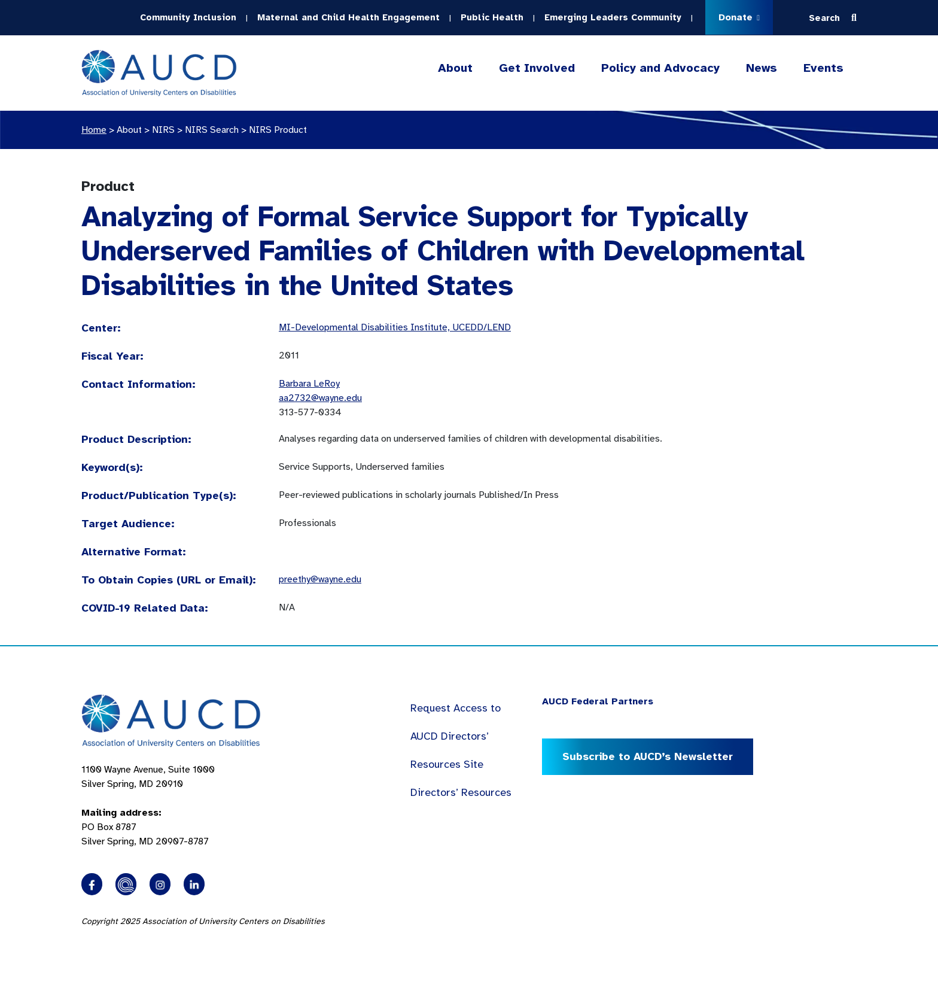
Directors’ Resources (460, 792)
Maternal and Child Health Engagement (348, 17)
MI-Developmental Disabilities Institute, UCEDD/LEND (395, 327)
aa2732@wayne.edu (320, 398)
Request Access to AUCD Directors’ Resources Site (455, 736)
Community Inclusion (188, 17)
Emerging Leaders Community (612, 17)
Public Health (492, 17)
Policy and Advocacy (660, 68)
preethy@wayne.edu (320, 579)
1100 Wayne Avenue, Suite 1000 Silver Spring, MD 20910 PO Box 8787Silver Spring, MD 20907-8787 (148, 805)
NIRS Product (278, 130)
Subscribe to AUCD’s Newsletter (647, 756)
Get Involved (537, 68)
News (761, 67)
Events (823, 67)
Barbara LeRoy (309, 384)
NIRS (163, 130)
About (455, 68)
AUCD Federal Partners (597, 701)
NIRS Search (212, 130)
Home (93, 130)
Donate (739, 17)
